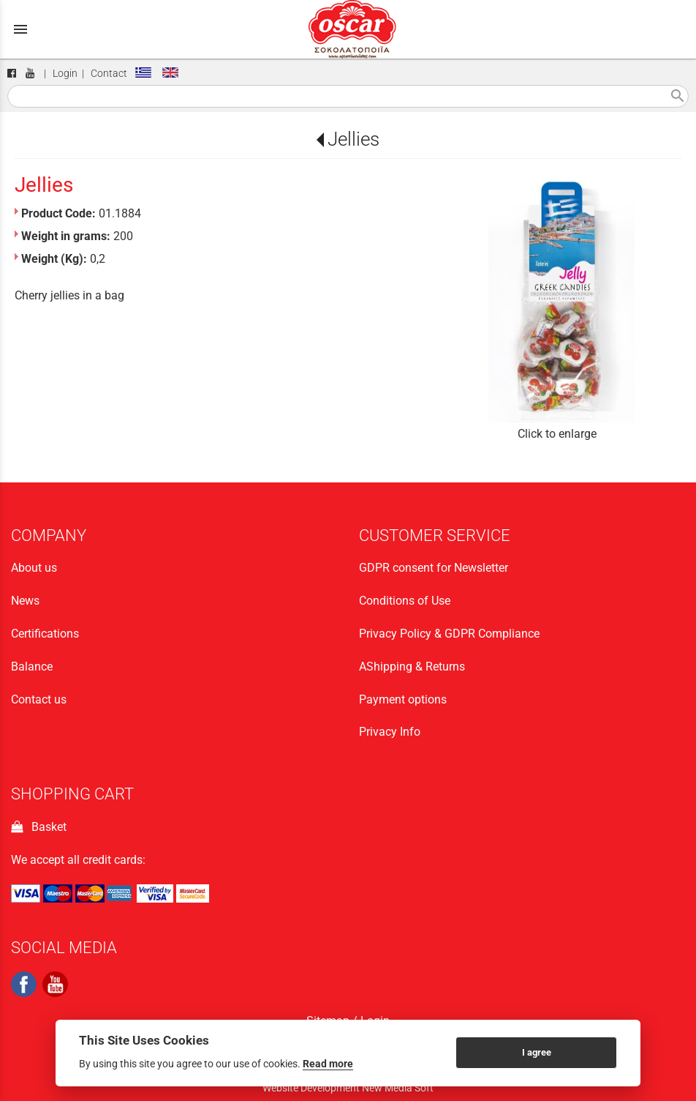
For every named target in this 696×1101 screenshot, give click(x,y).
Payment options (403, 699)
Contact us (39, 699)
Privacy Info (389, 732)
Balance (32, 666)
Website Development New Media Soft (348, 1088)
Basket (39, 827)
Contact (109, 73)
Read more (328, 1064)
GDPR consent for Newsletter (433, 568)
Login (65, 73)
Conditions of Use (404, 601)
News (25, 601)
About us (34, 568)
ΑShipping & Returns (412, 666)
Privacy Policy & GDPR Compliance (449, 634)
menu (20, 29)
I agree (536, 1052)
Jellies (353, 139)
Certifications (45, 634)
